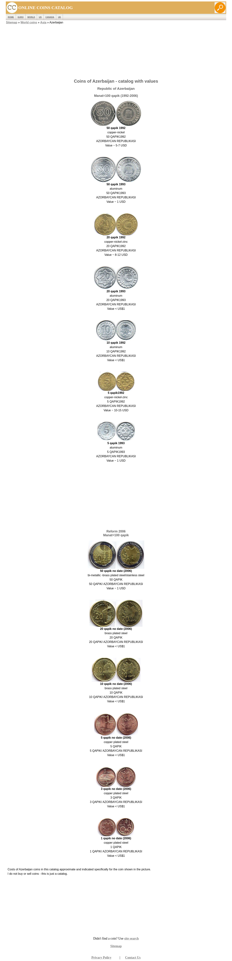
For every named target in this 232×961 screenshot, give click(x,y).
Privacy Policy (101, 957)
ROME (11, 17)
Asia (43, 22)
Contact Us (133, 957)
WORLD (31, 17)
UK (59, 17)
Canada (49, 17)
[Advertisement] (116, 50)
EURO (21, 17)
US (40, 17)
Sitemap (11, 22)
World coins (28, 22)
